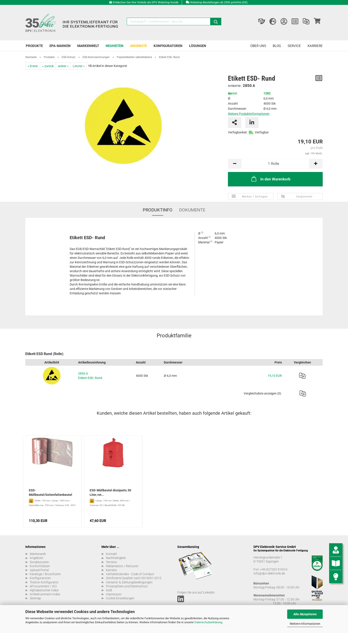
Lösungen (197, 46)
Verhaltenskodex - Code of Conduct (130, 574)
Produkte (34, 46)
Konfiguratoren (168, 46)
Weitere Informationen (305, 623)
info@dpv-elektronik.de (269, 573)
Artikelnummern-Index (45, 594)
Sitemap (35, 598)
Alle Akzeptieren (305, 614)
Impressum (113, 594)
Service (294, 46)
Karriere (315, 46)
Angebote (138, 46)
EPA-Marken (60, 46)
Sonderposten (39, 562)
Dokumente (192, 210)
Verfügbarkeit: (237, 132)
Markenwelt (88, 46)
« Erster (33, 66)
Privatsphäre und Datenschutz (127, 586)
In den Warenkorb (270, 178)
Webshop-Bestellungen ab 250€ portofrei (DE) (219, 2)
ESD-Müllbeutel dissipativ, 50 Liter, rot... (110, 492)
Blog (277, 46)
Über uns (258, 46)
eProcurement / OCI (43, 586)
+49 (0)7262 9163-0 (273, 569)
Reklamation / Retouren (122, 566)
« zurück (48, 66)
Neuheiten (114, 46)
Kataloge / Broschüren (45, 574)
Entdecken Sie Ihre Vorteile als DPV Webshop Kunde (145, 2)
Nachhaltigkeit (116, 558)
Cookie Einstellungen (120, 598)
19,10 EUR (275, 375)
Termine (111, 562)
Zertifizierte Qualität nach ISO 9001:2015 (133, 578)
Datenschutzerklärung (208, 622)
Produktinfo (157, 210)
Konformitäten (40, 566)
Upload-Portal (39, 570)
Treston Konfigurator (44, 582)
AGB (109, 590)
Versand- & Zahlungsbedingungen (129, 582)
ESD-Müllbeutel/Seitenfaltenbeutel (50, 492)
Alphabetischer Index (44, 590)
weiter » (63, 66)
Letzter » (79, 66)
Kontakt (111, 554)
